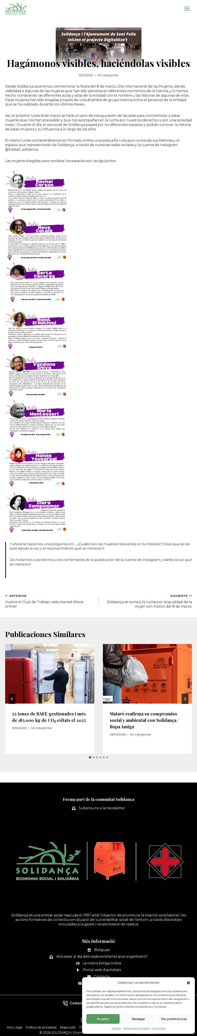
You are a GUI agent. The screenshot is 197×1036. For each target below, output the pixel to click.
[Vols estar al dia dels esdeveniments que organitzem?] (98, 956)
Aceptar (103, 1019)
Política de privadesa (41, 1027)
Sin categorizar (108, 75)
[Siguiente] (185, 699)
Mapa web (68, 1027)
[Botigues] (98, 950)
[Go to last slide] (12, 699)
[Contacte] (98, 976)
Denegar (138, 1019)
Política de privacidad (136, 1028)
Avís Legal (14, 1027)
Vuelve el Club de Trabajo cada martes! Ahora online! (50, 601)
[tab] (90, 757)
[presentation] (49, 674)
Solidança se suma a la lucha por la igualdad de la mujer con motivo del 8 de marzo (147, 601)
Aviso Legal (158, 1028)
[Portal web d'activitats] (98, 970)
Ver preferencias (174, 1019)
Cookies (116, 1028)
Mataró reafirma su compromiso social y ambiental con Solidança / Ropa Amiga (144, 720)
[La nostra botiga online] (98, 963)
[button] (188, 983)
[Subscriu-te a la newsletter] (98, 808)
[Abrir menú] (187, 8)
